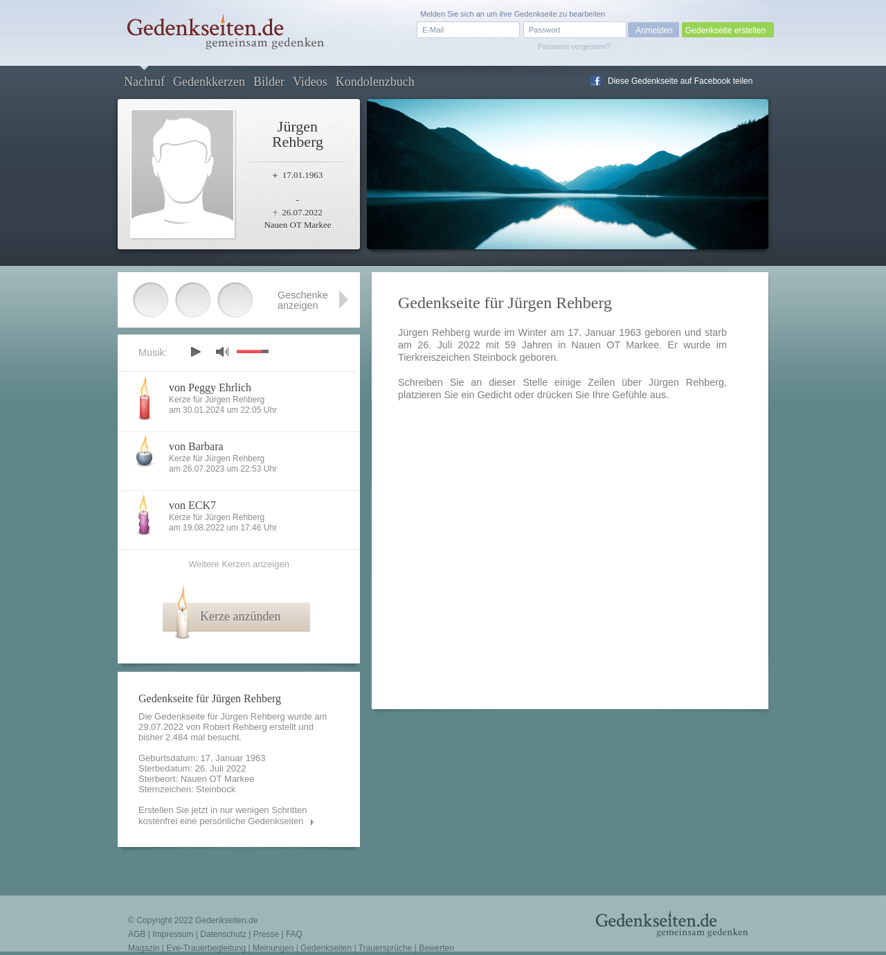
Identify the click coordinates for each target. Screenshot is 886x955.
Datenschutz (223, 934)
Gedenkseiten (326, 948)
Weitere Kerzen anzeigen (238, 564)
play (195, 352)
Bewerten (436, 948)
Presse (266, 934)
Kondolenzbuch (375, 82)
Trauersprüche (386, 948)
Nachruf (144, 82)
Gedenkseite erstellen (725, 30)
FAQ (294, 934)
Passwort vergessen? (574, 46)
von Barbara (196, 446)
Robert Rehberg (235, 727)
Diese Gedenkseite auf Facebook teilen (680, 81)
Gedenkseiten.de (226, 920)
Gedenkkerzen (209, 82)
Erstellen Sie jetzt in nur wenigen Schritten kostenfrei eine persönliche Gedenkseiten (222, 815)
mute (222, 351)
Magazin (143, 948)
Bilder (268, 82)
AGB (136, 934)
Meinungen (273, 948)
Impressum (172, 934)
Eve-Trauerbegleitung (206, 948)
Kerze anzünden (240, 616)
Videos (310, 82)
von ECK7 (192, 505)
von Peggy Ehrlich (210, 387)
